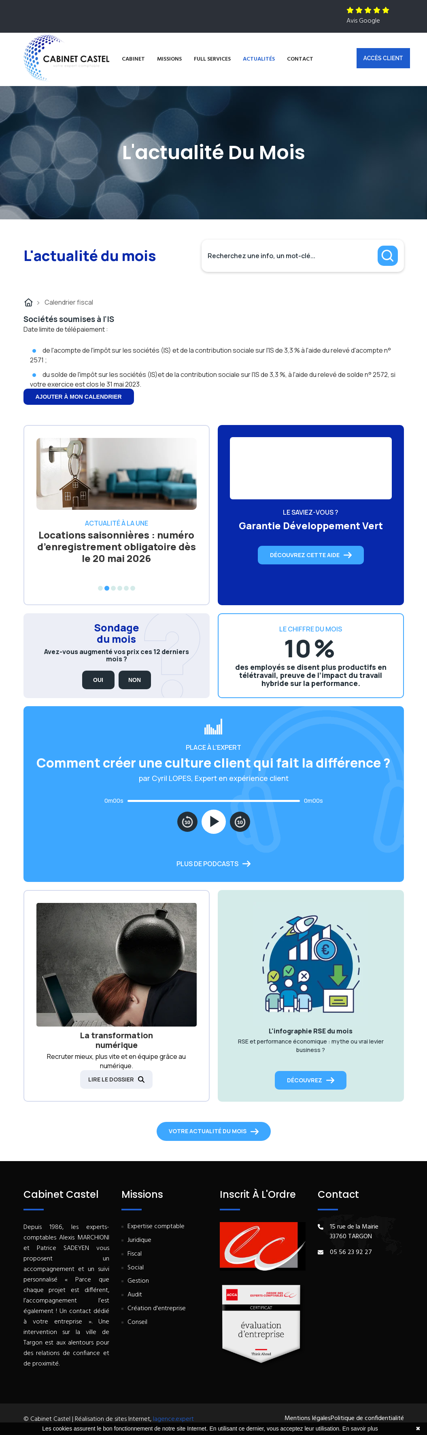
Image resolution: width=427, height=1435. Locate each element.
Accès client (383, 58)
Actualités (259, 59)
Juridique (139, 1240)
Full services (212, 59)
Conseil (137, 1322)
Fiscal (134, 1254)
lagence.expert (173, 1419)
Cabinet (133, 59)
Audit (134, 1295)
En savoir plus (360, 1428)
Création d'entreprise (156, 1308)
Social (135, 1268)
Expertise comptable (156, 1226)
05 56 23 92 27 (351, 1252)
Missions (169, 59)
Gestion (138, 1281)
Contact (300, 59)
